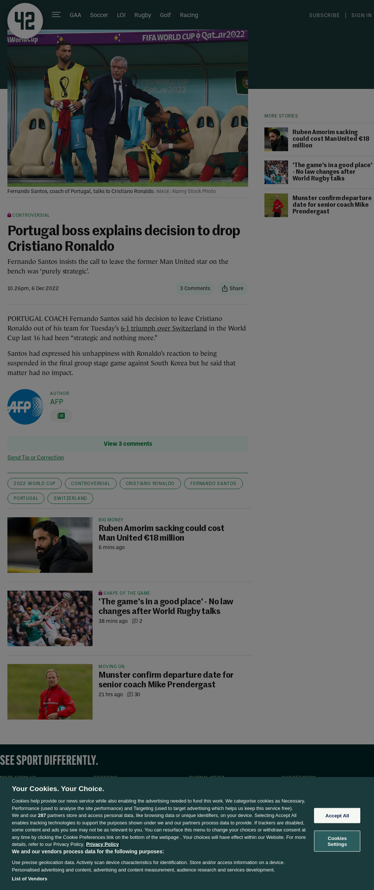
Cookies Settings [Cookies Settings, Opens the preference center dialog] (337, 841)
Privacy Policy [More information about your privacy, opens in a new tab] (102, 844)
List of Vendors (29, 878)
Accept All (337, 815)
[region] (187, 833)
